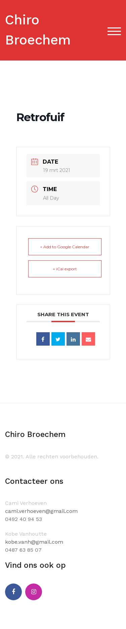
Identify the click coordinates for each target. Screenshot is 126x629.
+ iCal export (65, 268)
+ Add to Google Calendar (64, 246)
